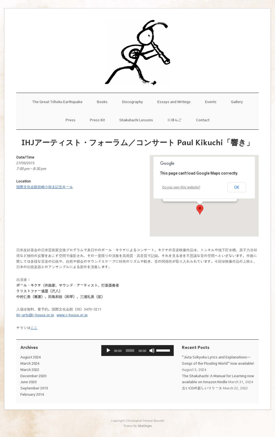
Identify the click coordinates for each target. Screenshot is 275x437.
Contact (202, 120)
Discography (132, 102)
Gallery (237, 102)
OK (236, 187)
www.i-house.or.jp (72, 315)
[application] (137, 350)
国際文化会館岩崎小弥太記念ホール (44, 187)
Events (210, 102)
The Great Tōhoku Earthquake (57, 102)
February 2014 (32, 394)
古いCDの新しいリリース (202, 388)
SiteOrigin (145, 425)
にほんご (174, 120)
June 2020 (28, 382)
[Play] (108, 350)
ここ (34, 328)
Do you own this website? (181, 187)
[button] (199, 209)
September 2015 (34, 388)
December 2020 (33, 376)
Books (102, 102)
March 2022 (29, 370)
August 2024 (30, 357)
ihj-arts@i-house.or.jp (35, 315)
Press (70, 120)
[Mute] (152, 350)
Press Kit (97, 120)
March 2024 (29, 363)
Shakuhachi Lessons (136, 120)
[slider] (130, 350)
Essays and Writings (174, 102)
